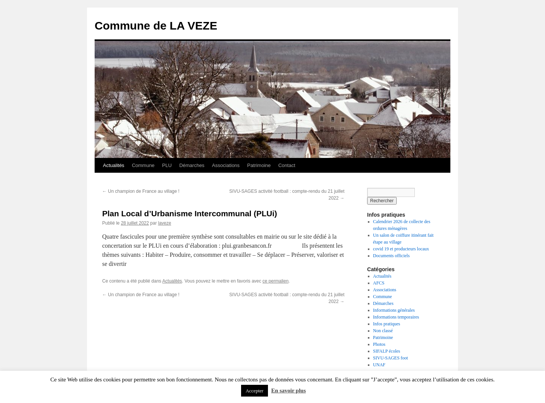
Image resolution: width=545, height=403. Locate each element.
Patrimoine (259, 165)
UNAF (379, 364)
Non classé (383, 330)
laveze (164, 223)
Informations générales (394, 310)
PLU (166, 165)
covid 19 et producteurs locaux (401, 248)
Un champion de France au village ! (140, 191)
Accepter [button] (254, 391)
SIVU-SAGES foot (390, 358)
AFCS (379, 283)
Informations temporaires (396, 317)
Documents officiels (391, 255)
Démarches (191, 165)
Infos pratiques (386, 323)
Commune (143, 165)
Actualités (113, 165)
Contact (286, 165)
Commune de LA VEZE (156, 25)
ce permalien (276, 281)
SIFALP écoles (386, 351)
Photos (379, 344)
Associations (226, 165)
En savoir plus (288, 390)
